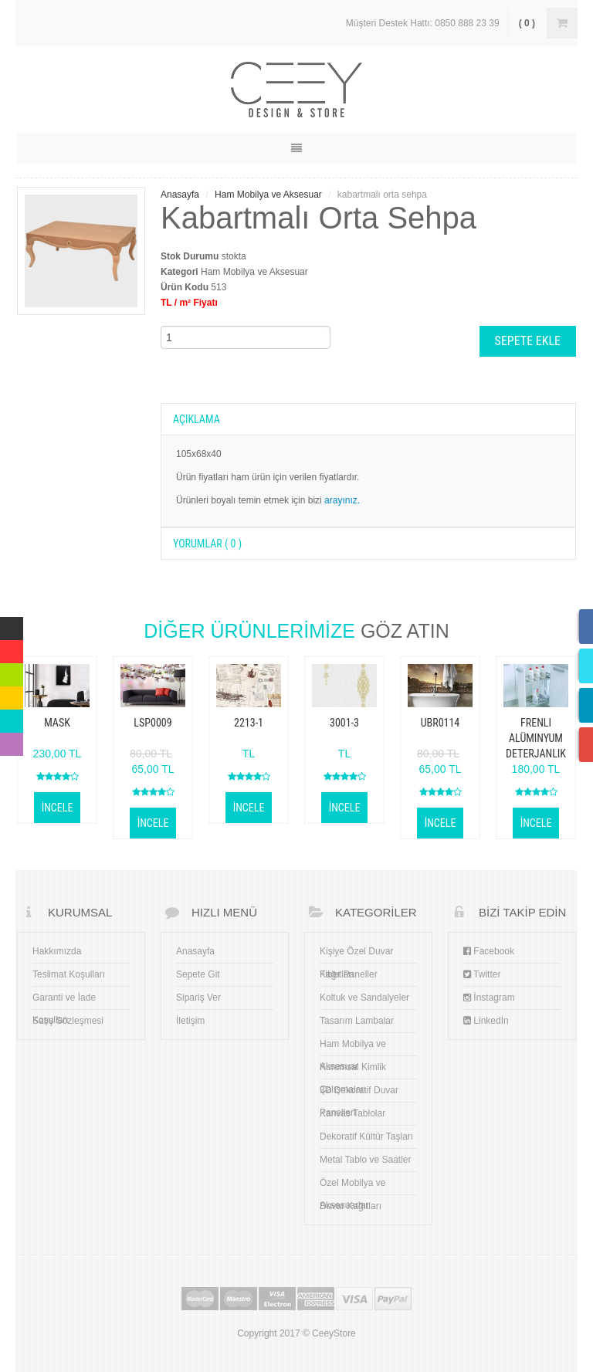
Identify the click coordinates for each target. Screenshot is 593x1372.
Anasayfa (180, 194)
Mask (57, 722)
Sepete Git (198, 974)
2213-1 (248, 722)
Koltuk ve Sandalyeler (364, 997)
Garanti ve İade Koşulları (64, 1000)
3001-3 (344, 722)
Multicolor (11, 624)
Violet (11, 740)
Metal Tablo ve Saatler (366, 1159)
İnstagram (489, 997)
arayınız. (342, 500)
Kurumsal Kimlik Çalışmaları (353, 1070)
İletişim (190, 1020)
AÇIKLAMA (196, 419)
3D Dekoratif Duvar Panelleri (359, 1093)
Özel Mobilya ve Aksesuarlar (352, 1185)
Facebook (488, 951)
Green (11, 671)
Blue (9, 717)
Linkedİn (486, 1020)
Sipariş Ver (198, 997)
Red (8, 647)
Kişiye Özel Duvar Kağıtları (356, 954)
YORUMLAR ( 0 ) (207, 543)
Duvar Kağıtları (350, 1206)
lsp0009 (152, 722)
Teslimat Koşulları (68, 974)
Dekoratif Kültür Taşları (366, 1136)
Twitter (481, 974)
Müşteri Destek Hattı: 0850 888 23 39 (423, 23)
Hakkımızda (56, 951)
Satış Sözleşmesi (67, 1020)
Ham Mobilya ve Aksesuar (268, 194)
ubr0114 (440, 722)
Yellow (11, 694)
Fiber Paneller (349, 974)
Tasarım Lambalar (357, 1020)
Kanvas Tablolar (352, 1113)
